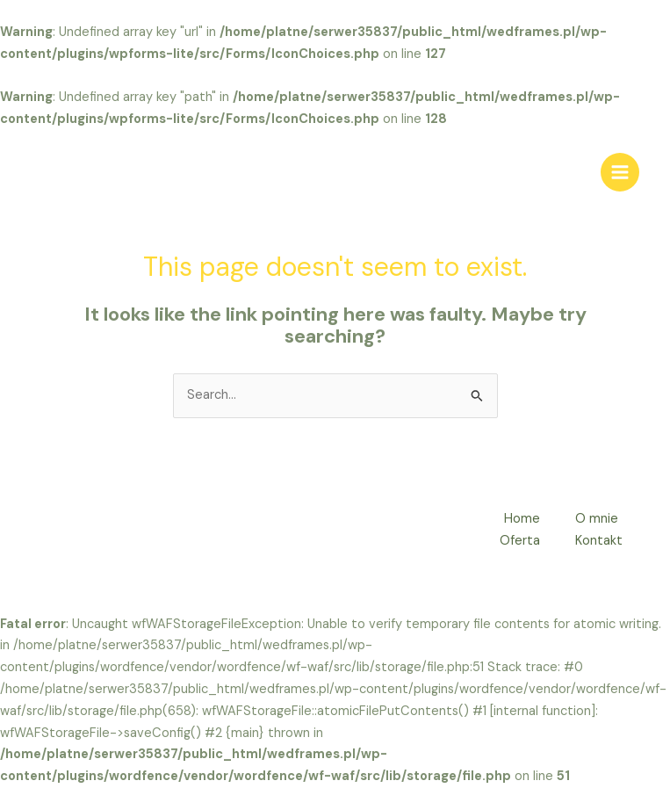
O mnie (596, 518)
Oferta (520, 540)
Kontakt (599, 540)
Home (522, 518)
